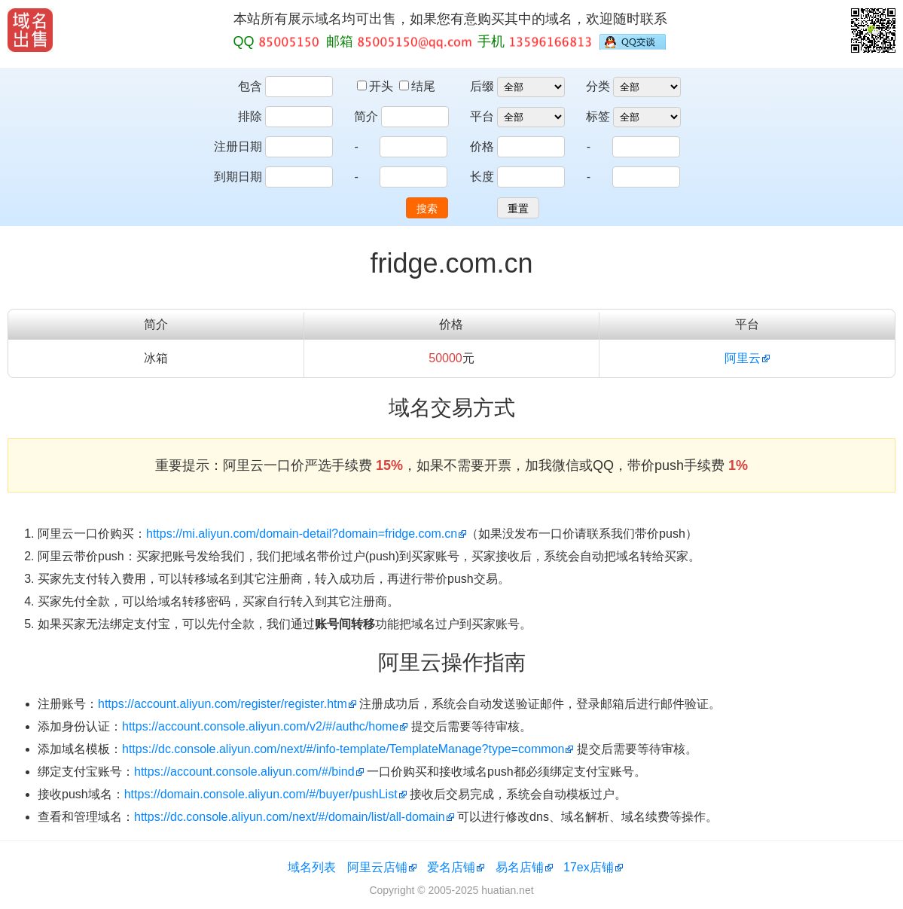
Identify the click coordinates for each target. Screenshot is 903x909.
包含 (250, 86)
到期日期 (238, 176)
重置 (518, 209)
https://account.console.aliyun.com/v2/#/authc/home (260, 726)
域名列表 (312, 867)
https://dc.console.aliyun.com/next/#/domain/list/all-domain (289, 816)
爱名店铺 (451, 867)
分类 (598, 86)
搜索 (427, 209)
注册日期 (238, 146)
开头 (376, 86)
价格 (482, 146)
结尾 (417, 86)
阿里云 (743, 358)
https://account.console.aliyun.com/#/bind (244, 771)
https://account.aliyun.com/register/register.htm (222, 703)
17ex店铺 (588, 867)
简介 (366, 116)
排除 (250, 116)
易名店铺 (520, 867)
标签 (598, 116)
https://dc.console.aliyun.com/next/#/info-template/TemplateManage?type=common (343, 749)
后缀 (482, 86)
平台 (482, 116)
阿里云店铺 (377, 867)
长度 (482, 176)
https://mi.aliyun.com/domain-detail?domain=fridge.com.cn (301, 533)
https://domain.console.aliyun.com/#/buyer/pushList (261, 794)
